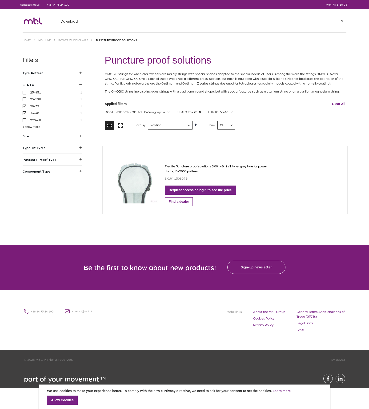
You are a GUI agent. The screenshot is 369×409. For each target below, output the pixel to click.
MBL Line (44, 40)
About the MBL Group (269, 311)
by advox (338, 359)
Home (27, 40)
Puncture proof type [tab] (52, 159)
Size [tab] (52, 136)
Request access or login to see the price (199, 190)
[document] (184, 396)
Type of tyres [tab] (52, 148)
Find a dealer (178, 201)
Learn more (282, 391)
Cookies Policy (263, 318)
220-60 (56, 120)
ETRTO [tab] (52, 84)
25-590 (56, 99)
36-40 (56, 113)
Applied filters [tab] (225, 103)
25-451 (56, 92)
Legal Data (305, 323)
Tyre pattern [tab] (52, 73)
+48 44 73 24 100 (58, 4)
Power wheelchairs (73, 40)
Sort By (138, 125)
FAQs (301, 329)
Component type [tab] (52, 171)
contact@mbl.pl (30, 4)
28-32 (56, 106)
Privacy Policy (263, 325)
